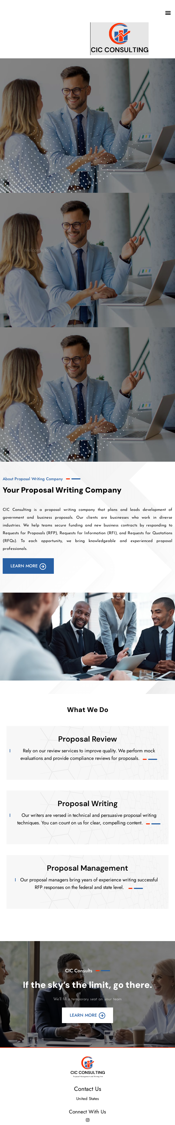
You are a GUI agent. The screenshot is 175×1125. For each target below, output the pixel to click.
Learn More (28, 566)
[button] (167, 12)
